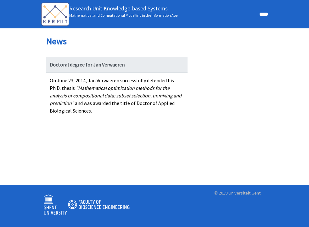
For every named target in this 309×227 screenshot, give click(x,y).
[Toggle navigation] (264, 14)
